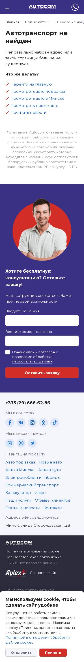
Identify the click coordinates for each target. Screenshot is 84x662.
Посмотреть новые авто (34, 105)
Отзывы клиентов (52, 500)
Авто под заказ (20, 462)
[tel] (75, 7)
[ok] (43, 422)
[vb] (21, 443)
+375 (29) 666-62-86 (27, 402)
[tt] (54, 422)
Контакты (52, 508)
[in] (32, 422)
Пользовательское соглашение (33, 557)
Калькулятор (18, 492)
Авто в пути (49, 470)
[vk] (21, 422)
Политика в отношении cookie (32, 551)
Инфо (40, 492)
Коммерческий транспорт (31, 485)
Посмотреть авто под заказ (38, 91)
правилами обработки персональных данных (32, 359)
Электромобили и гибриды (33, 477)
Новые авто (35, 22)
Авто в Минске (20, 470)
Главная (12, 22)
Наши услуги (18, 500)
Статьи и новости (22, 508)
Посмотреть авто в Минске (38, 98)
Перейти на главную (31, 84)
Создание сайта (44, 573)
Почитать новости (29, 112)
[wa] (9, 443)
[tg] (32, 443)
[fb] (9, 422)
